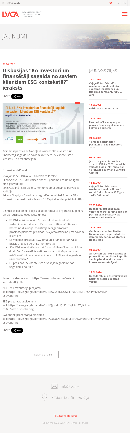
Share (6, 96)
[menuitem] (65, 416)
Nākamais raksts (43, 354)
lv (117, 3)
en (124, 3)
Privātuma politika (65, 416)
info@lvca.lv (13, 3)
